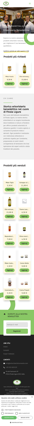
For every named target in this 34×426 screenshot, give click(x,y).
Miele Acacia (10, 76)
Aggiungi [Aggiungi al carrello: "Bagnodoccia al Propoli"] (10, 243)
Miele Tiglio (10, 182)
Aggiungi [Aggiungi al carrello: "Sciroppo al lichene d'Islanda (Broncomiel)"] (24, 189)
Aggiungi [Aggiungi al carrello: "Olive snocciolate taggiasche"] (24, 243)
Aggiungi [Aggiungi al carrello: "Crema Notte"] (24, 270)
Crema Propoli (24, 290)
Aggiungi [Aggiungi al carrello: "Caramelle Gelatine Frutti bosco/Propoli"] (10, 297)
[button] (17, 422)
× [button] (32, 397)
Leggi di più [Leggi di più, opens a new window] (15, 406)
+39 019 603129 (11, 367)
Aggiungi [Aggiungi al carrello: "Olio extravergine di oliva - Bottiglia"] (25, 84)
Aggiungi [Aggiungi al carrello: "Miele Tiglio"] (10, 189)
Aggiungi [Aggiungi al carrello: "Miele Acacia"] (10, 84)
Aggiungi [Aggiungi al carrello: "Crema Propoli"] (24, 297)
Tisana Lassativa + (25, 209)
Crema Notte (24, 263)
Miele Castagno (10, 263)
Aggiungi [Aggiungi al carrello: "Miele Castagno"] (10, 270)
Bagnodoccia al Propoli (13, 236)
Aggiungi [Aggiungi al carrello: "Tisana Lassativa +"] (24, 216)
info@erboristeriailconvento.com (17, 363)
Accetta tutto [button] (9, 417)
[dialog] (17, 410)
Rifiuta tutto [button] (25, 417)
